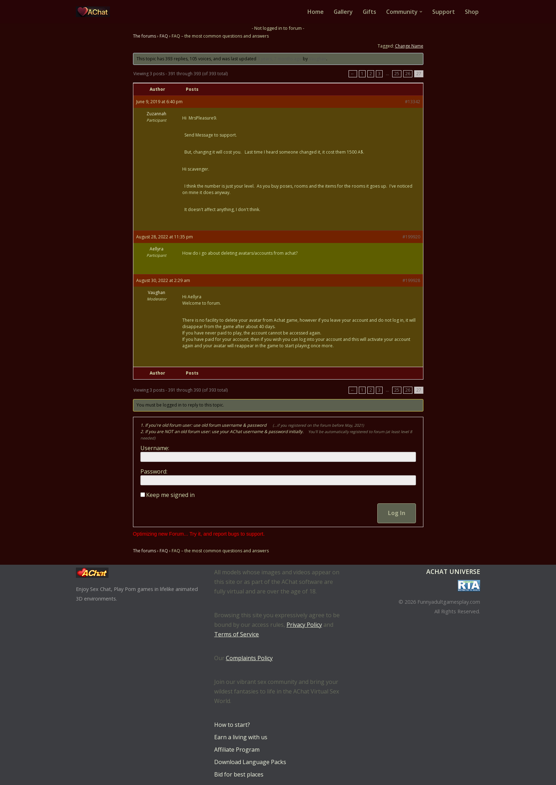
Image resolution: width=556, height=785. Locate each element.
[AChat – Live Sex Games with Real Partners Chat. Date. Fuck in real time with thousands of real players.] (94, 11)
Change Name (409, 46)
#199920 (411, 237)
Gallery (342, 12)
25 (396, 74)
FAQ (164, 36)
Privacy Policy (304, 625)
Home (315, 12)
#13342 (412, 102)
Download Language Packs (250, 762)
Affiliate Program (237, 749)
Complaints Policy (249, 658)
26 (407, 74)
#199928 (411, 281)
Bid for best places (238, 774)
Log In (396, 513)
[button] (420, 11)
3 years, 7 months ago (279, 59)
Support (443, 12)
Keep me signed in (170, 495)
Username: (154, 448)
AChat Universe (453, 571)
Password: (153, 472)
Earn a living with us (240, 737)
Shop (472, 12)
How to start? (232, 725)
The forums (144, 36)
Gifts (369, 12)
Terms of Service (236, 634)
